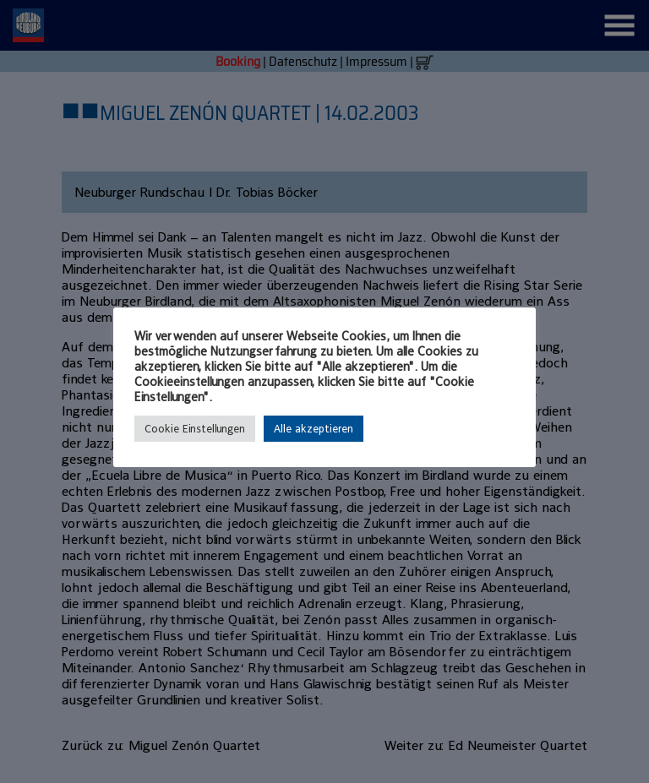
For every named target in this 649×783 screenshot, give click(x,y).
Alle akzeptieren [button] (313, 428)
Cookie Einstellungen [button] (195, 428)
